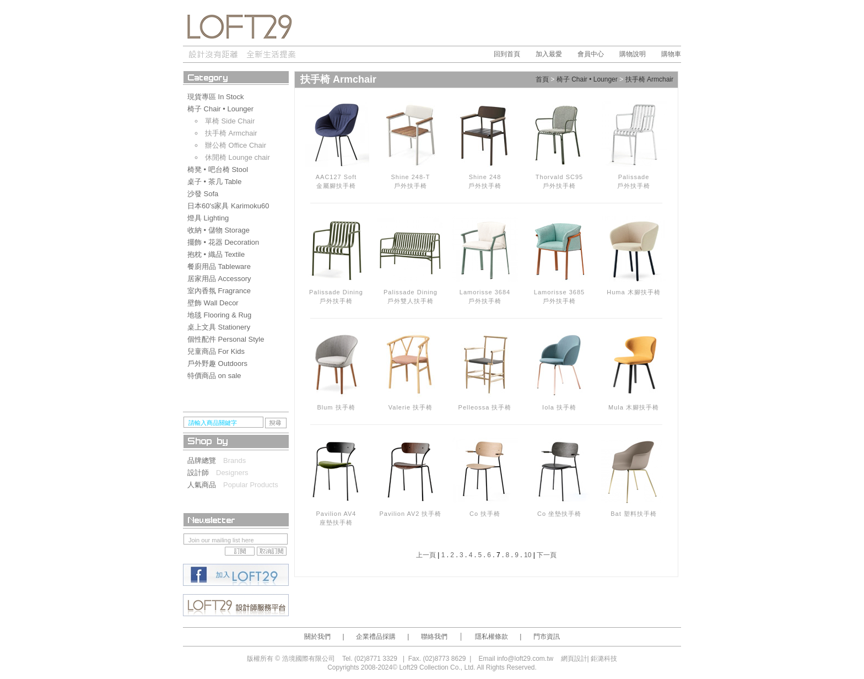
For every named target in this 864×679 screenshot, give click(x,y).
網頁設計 (574, 658)
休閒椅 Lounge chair (237, 157)
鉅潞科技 (604, 658)
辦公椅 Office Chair (235, 145)
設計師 (201, 472)
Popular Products (250, 485)
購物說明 (632, 54)
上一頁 (426, 555)
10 (527, 555)
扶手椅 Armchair (231, 133)
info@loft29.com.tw (525, 658)
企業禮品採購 (376, 636)
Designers (232, 472)
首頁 (542, 80)
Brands (234, 460)
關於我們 (317, 636)
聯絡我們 (434, 636)
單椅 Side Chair (230, 121)
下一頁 (547, 555)
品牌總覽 (205, 460)
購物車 (671, 54)
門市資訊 (546, 636)
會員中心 (590, 54)
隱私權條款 (491, 636)
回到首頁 (507, 54)
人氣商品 (205, 485)
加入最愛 (549, 54)
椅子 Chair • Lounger (587, 80)
